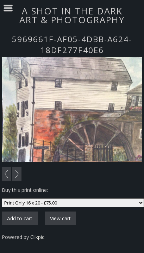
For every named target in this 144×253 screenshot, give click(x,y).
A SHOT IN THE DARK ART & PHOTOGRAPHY (72, 15)
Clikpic (37, 237)
